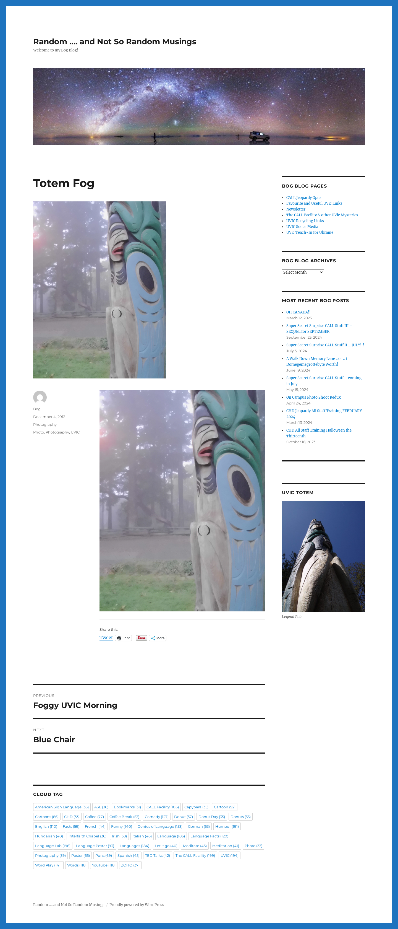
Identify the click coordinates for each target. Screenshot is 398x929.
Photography (45, 424)
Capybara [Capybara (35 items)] (196, 807)
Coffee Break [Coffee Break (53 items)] (124, 816)
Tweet (106, 637)
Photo (38, 432)
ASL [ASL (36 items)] (101, 807)
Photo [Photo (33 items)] (253, 846)
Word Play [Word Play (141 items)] (48, 865)
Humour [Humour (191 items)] (227, 826)
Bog (37, 409)
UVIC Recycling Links (305, 221)
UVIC (75, 432)
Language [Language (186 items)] (171, 836)
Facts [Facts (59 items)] (71, 826)
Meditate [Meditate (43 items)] (195, 846)
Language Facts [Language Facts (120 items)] (209, 836)
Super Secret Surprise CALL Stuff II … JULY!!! (325, 345)
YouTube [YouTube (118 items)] (104, 865)
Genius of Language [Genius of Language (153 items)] (160, 826)
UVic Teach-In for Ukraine (309, 232)
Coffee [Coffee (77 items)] (94, 816)
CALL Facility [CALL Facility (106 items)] (162, 807)
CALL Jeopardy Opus (303, 197)
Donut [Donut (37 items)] (183, 816)
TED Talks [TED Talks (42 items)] (157, 855)
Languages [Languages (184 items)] (134, 846)
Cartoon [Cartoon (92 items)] (224, 807)
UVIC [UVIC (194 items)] (230, 855)
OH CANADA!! (298, 312)
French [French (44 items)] (95, 826)
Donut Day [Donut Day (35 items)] (211, 816)
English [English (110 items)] (46, 826)
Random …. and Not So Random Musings (114, 41)
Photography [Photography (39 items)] (50, 855)
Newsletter (295, 209)
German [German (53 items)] (199, 826)
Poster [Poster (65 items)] (80, 855)
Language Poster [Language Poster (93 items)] (95, 846)
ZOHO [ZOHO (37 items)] (130, 865)
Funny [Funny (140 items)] (121, 826)
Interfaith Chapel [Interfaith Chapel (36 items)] (87, 836)
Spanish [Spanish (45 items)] (128, 855)
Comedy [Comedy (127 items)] (157, 816)
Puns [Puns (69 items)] (103, 855)
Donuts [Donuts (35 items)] (241, 816)
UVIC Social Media (302, 226)
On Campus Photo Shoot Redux (313, 397)
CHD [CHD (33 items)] (72, 816)
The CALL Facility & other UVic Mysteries (322, 215)
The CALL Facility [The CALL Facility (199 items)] (195, 855)
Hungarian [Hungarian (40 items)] (49, 836)
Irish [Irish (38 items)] (119, 836)
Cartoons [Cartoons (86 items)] (47, 816)
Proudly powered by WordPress (136, 904)
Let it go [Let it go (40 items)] (166, 846)
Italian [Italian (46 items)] (142, 836)
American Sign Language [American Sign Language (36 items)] (62, 807)
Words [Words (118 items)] (77, 865)
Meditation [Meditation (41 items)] (225, 846)
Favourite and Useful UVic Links (314, 203)
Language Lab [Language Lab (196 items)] (52, 846)
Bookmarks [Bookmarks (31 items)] (127, 807)
